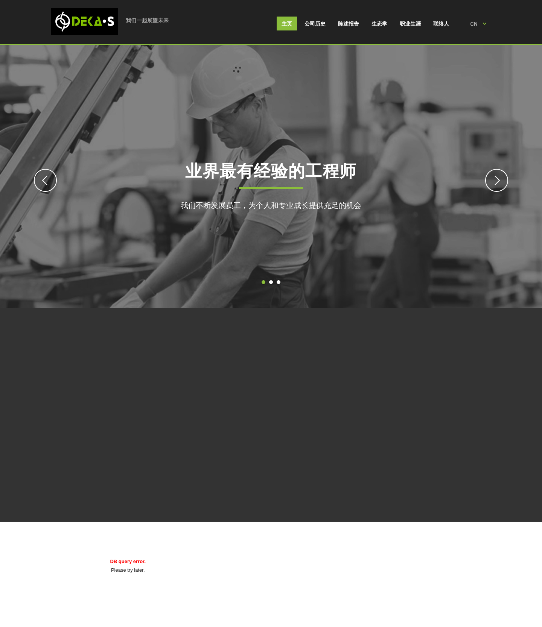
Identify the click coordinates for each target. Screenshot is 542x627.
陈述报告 (348, 24)
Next (496, 180)
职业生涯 (410, 24)
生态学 (379, 24)
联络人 (441, 24)
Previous (45, 180)
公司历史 (315, 24)
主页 (287, 24)
